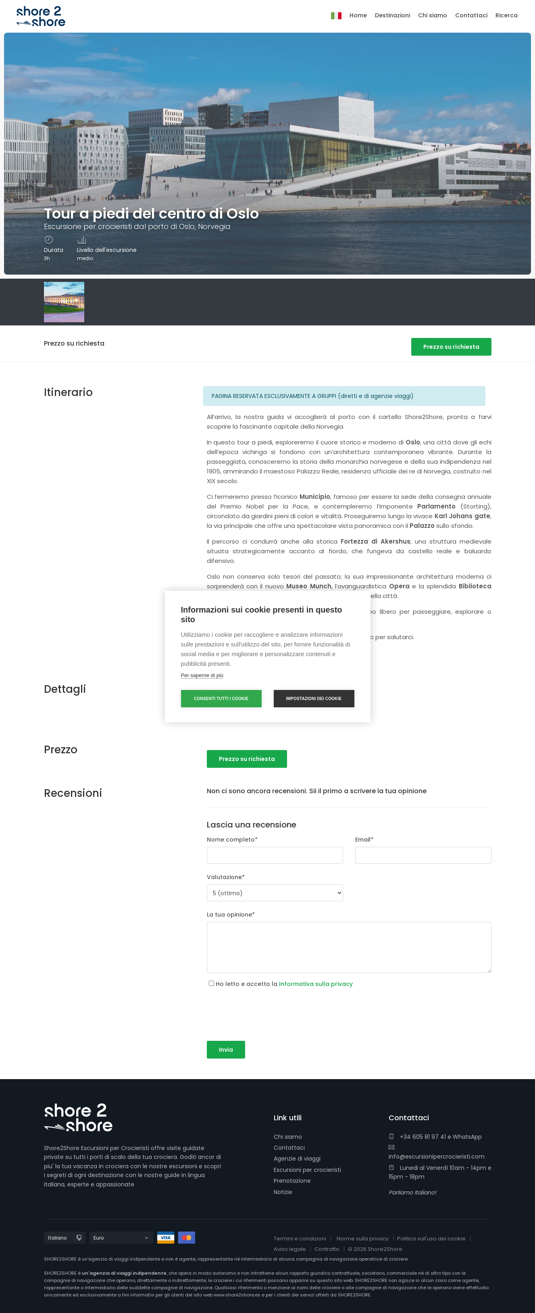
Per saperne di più (202, 675)
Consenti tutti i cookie (221, 698)
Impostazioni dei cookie (314, 698)
